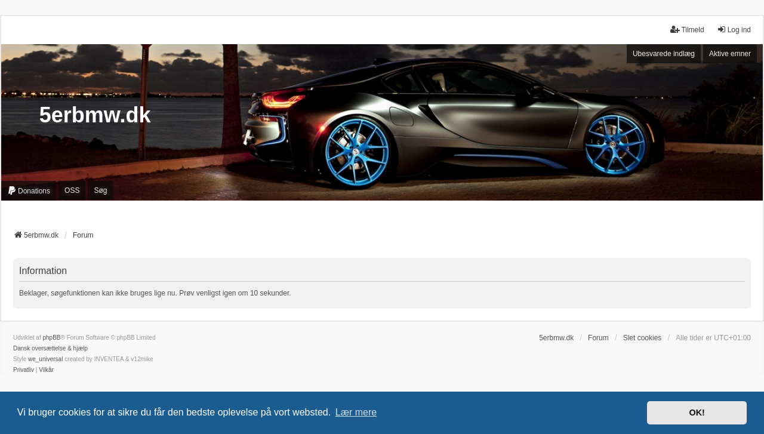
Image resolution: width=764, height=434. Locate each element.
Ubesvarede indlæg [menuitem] (664, 54)
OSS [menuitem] (71, 190)
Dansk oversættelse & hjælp (50, 348)
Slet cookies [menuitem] (642, 338)
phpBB (51, 337)
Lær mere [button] (356, 412)
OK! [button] (696, 412)
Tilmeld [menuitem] (687, 29)
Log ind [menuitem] (734, 29)
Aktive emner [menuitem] (730, 54)
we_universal (45, 359)
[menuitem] (28, 191)
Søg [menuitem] (100, 190)
